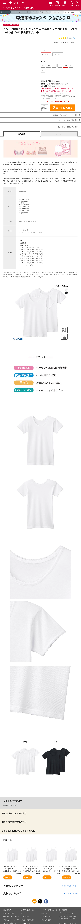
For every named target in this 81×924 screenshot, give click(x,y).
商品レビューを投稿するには (67, 127)
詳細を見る (8, 877)
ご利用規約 (63, 910)
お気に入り (44, 109)
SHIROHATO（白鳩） (10, 805)
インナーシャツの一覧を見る (67, 120)
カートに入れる (63, 107)
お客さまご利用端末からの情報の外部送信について (67, 918)
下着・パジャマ (44, 12)
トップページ (5, 12)
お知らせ (44, 913)
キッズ (35, 12)
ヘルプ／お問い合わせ (49, 910)
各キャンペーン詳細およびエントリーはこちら (57, 91)
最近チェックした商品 (11, 916)
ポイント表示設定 (27, 920)
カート (23, 913)
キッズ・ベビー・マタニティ (21, 12)
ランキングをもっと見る (69, 886)
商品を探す (7, 910)
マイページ (25, 916)
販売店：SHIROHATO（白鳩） (64, 42)
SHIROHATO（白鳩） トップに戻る (65, 115)
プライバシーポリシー (67, 913)
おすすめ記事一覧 (27, 910)
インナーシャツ (57, 12)
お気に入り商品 (8, 913)
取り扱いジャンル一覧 (11, 920)
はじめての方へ (46, 920)
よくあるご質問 (46, 916)
